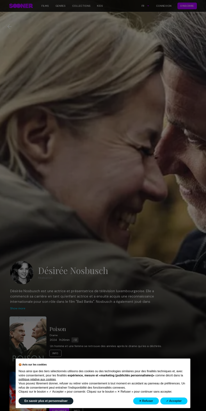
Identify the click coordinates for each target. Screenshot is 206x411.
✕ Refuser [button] (146, 400)
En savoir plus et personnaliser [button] (46, 400)
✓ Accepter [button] (174, 400)
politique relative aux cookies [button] (37, 379)
